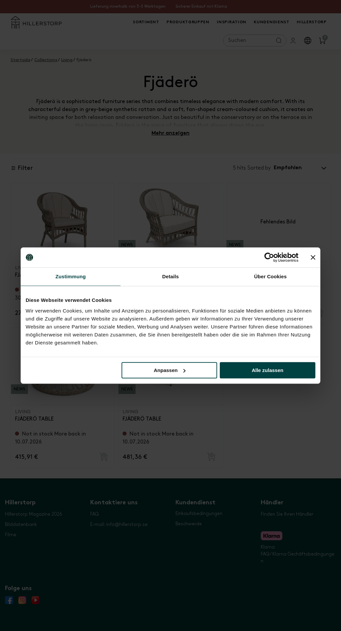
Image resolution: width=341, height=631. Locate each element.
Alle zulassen (267, 370)
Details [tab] (170, 276)
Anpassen (170, 370)
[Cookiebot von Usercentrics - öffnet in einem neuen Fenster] (269, 257)
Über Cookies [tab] (270, 276)
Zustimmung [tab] (71, 276)
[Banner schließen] (313, 257)
